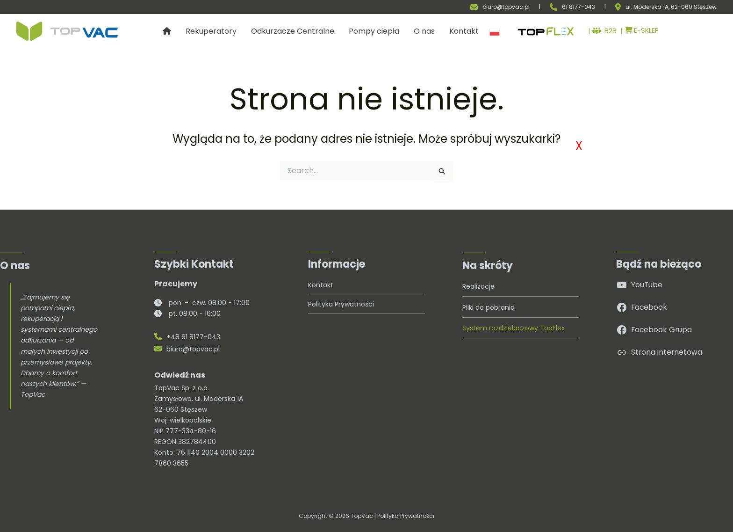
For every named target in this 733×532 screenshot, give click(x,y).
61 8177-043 (578, 7)
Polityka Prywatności (405, 516)
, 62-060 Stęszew (692, 7)
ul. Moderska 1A (646, 7)
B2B (599, 31)
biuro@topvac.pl (506, 7)
